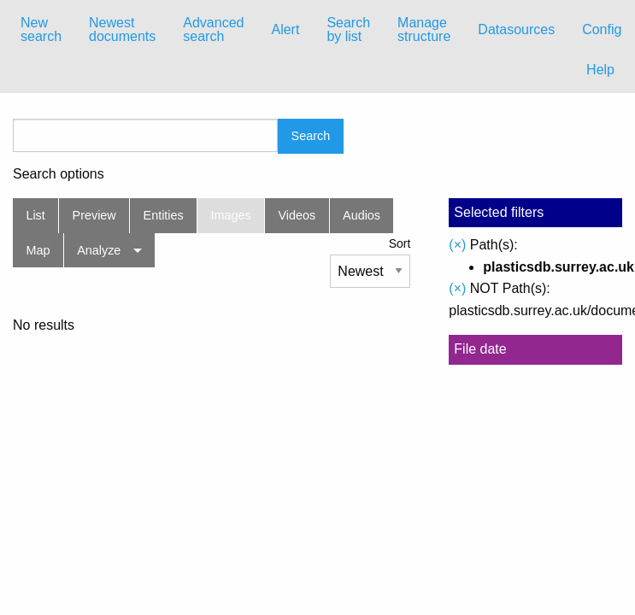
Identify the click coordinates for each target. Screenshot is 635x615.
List (35, 215)
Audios (361, 215)
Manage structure (423, 29)
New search (41, 29)
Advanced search (213, 29)
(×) (457, 244)
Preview (94, 215)
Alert (285, 29)
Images (231, 215)
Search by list (348, 29)
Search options (58, 174)
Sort (400, 243)
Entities (164, 215)
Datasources (516, 29)
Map (38, 250)
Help (600, 69)
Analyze (99, 250)
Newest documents (122, 29)
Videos (297, 215)
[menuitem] (41, 30)
